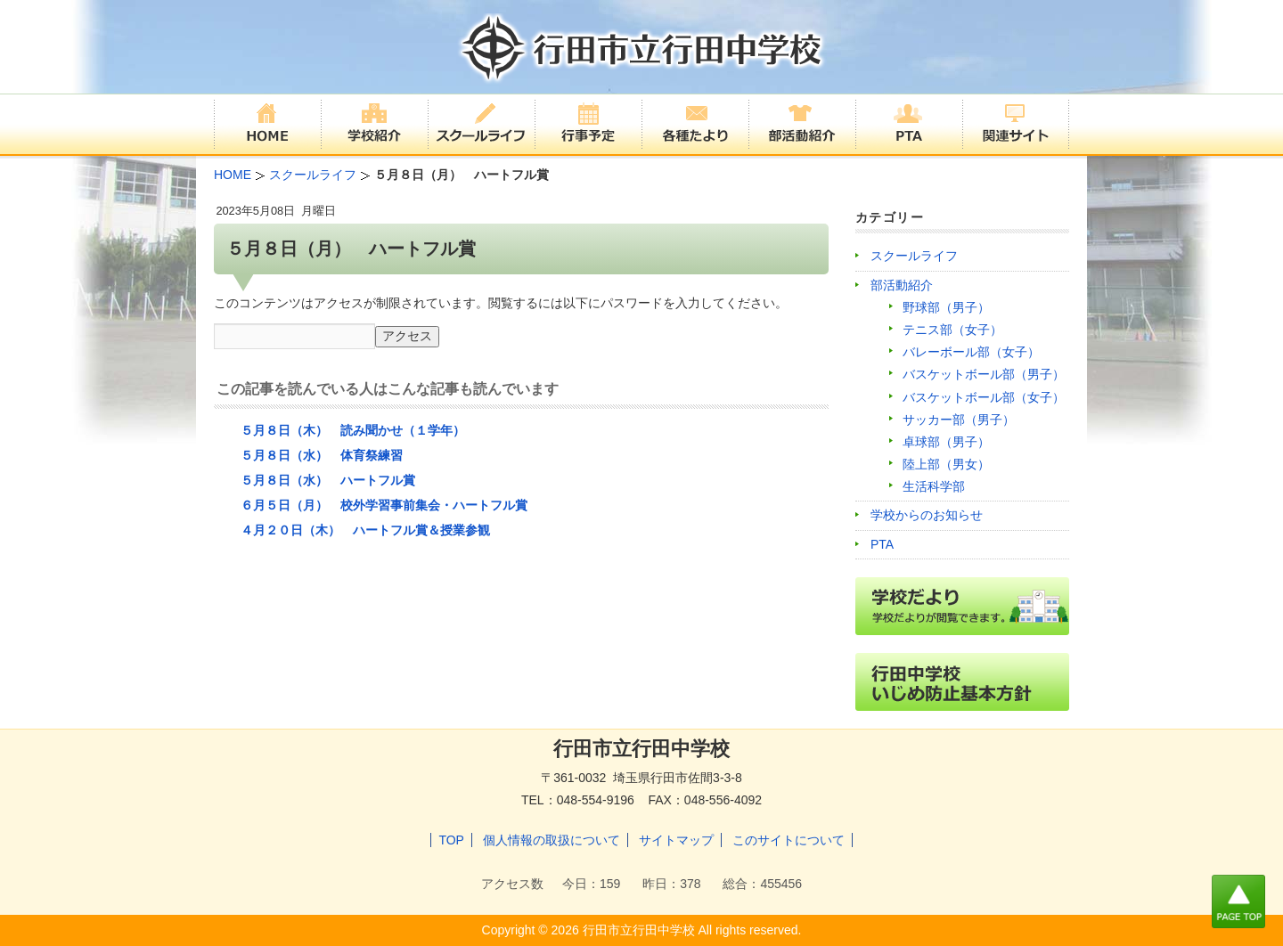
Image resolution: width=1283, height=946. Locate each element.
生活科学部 (934, 486)
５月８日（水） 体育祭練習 (322, 455)
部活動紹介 (901, 285)
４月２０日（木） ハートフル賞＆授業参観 (365, 530)
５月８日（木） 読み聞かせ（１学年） (353, 430)
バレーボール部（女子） (971, 352)
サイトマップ (676, 840)
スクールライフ (914, 256)
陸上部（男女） (946, 464)
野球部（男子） (946, 307)
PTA (882, 544)
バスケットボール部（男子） (984, 374)
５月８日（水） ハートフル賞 (328, 480)
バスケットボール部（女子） (984, 397)
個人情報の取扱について (551, 840)
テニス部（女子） (952, 329)
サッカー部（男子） (959, 419)
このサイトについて (788, 840)
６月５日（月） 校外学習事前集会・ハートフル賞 (384, 505)
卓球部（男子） (946, 442)
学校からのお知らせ (926, 515)
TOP (451, 840)
